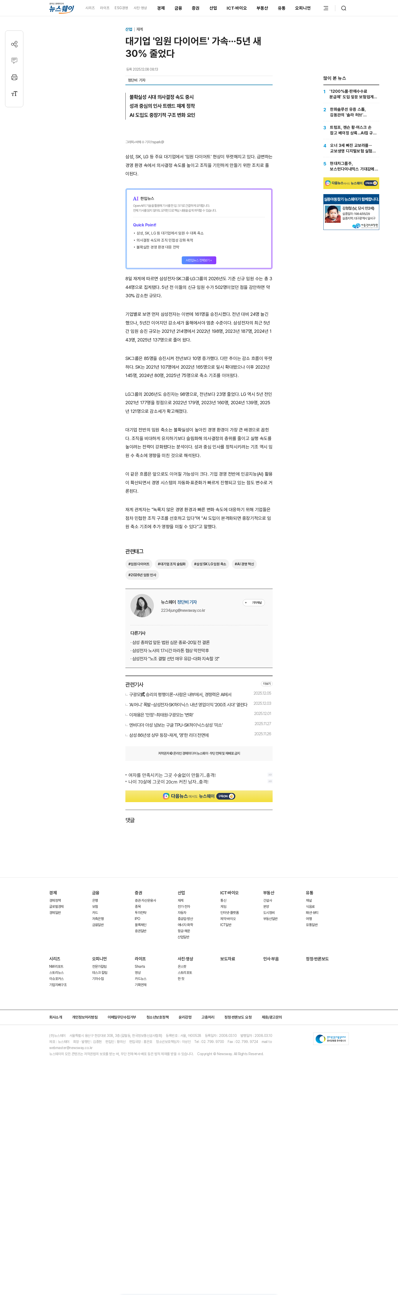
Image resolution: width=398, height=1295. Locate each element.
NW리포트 (56, 1154)
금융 (179, 8)
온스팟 (182, 1154)
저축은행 (98, 1106)
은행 (95, 1088)
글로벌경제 (56, 1094)
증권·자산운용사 (145, 1088)
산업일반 (183, 1125)
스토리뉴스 (56, 1160)
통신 (223, 1088)
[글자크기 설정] (14, 93)
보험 (95, 1094)
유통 (282, 8)
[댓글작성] (14, 60)
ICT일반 (225, 1113)
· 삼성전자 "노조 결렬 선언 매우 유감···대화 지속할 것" (174, 846)
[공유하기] (14, 44)
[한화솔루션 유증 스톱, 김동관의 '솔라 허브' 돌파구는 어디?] (351, 112)
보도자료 (227, 1146)
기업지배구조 (58, 1173)
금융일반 (98, 1113)
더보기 (266, 871)
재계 (139, 29)
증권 (196, 8)
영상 (138, 1160)
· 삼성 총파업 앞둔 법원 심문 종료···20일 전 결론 (170, 830)
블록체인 (140, 1113)
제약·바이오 (228, 1106)
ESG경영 (121, 8)
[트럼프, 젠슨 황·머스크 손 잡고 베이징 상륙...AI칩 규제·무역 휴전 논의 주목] (351, 130)
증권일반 (140, 1119)
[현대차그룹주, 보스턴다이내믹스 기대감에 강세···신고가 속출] (351, 166)
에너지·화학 (185, 1113)
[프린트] (14, 77)
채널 (309, 1088)
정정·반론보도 (317, 1146)
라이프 (104, 8)
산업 (213, 8)
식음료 (310, 1094)
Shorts (140, 1154)
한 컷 (181, 1166)
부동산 (262, 8)
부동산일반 (270, 1106)
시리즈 (90, 8)
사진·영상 (140, 8)
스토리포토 (185, 1160)
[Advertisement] (199, 463)
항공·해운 (184, 1119)
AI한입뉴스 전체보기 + (199, 346)
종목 (138, 1094)
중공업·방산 (185, 1106)
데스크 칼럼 (99, 1160)
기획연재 (140, 1173)
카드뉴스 (140, 1166)
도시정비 (269, 1100)
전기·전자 (184, 1094)
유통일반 (311, 1113)
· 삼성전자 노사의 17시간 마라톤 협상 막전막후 (169, 838)
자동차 (182, 1100)
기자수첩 (98, 1166)
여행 (309, 1106)
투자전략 (140, 1100)
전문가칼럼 (99, 1154)
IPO (137, 1106)
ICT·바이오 (237, 8)
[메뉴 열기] (326, 8)
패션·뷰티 (312, 1100)
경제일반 (55, 1100)
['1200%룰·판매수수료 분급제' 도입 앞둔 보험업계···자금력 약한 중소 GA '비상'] (351, 94)
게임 (223, 1094)
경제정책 (55, 1088)
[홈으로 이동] (61, 8)
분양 (266, 1094)
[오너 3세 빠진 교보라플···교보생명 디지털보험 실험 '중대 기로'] (351, 148)
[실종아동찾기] (333, 263)
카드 (95, 1100)
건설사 (267, 1088)
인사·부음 (271, 1146)
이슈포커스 (56, 1166)
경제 (161, 8)
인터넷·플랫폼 (229, 1100)
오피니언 (303, 8)
